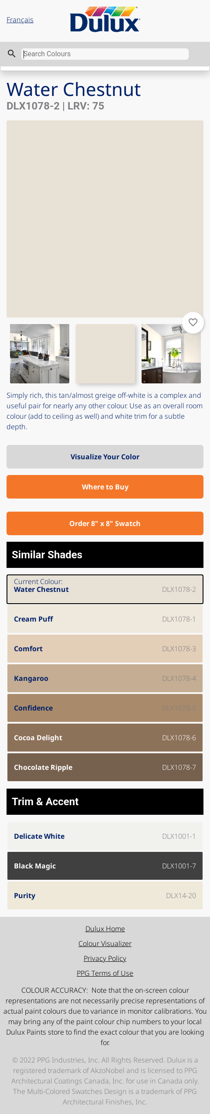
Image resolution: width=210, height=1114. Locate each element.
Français (20, 19)
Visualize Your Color (105, 456)
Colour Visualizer (105, 943)
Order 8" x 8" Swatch (105, 523)
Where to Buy (105, 487)
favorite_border (193, 322)
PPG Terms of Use (105, 973)
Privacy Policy (105, 958)
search (12, 53)
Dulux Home (105, 928)
